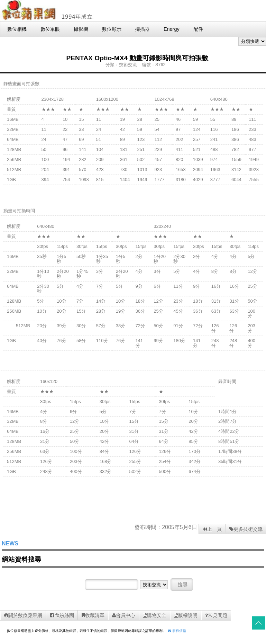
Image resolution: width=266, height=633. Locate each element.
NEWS (10, 543)
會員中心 (123, 615)
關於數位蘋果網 (23, 615)
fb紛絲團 (62, 615)
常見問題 (216, 615)
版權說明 (186, 615)
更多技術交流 (246, 529)
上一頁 (212, 529)
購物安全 (154, 615)
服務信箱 (177, 631)
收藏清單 (93, 615)
